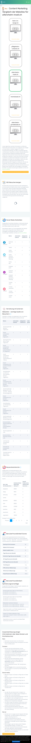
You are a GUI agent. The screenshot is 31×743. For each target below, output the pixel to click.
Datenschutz (9, 741)
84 (27, 520)
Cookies (7, 736)
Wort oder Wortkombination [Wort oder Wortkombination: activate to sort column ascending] (7, 485)
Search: (10, 479)
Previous (7, 520)
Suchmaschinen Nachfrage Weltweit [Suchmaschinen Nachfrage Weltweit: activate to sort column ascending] (17, 484)
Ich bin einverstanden (16, 741)
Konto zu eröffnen (6, 169)
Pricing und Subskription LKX (8, 733)
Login (28, 2)
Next (27, 523)
